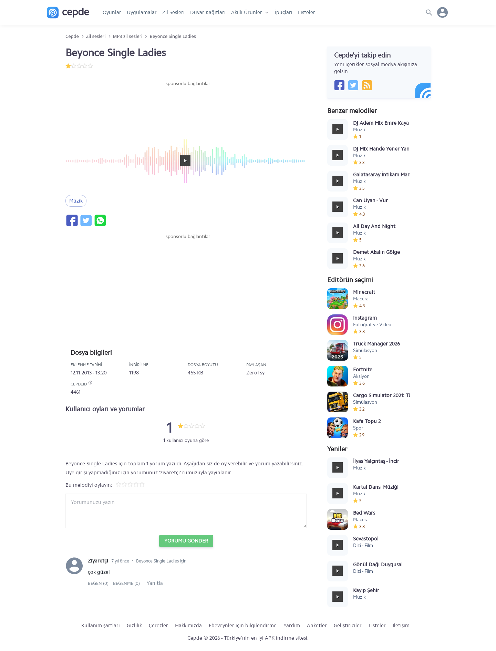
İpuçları (283, 12)
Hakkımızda (188, 625)
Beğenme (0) (126, 583)
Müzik (76, 201)
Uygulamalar (142, 12)
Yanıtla (155, 583)
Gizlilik (134, 625)
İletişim (401, 625)
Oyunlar (112, 12)
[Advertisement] (188, 108)
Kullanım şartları (100, 625)
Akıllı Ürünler (246, 12)
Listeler (306, 12)
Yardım (291, 625)
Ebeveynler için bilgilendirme (243, 625)
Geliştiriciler (348, 625)
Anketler (317, 625)
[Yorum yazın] (186, 511)
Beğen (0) (99, 583)
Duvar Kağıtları (208, 12)
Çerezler (158, 625)
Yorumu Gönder (186, 541)
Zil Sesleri (173, 12)
